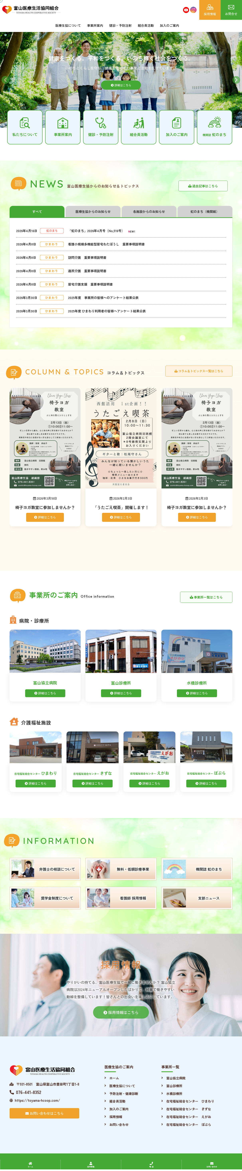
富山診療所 (121, 683)
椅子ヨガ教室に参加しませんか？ (45, 507)
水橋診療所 (197, 683)
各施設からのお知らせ (149, 211)
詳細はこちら (121, 89)
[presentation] (10, 471)
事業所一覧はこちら (206, 597)
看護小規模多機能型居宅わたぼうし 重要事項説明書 (106, 244)
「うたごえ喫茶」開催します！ (121, 507)
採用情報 (115, 1116)
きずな (92, 773)
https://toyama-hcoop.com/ (35, 1100)
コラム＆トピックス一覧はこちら (199, 371)
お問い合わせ (119, 1124)
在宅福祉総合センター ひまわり (190, 1101)
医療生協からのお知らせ (93, 211)
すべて (37, 211)
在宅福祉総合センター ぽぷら (188, 1124)
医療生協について (68, 25)
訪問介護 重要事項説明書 (87, 257)
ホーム (114, 1078)
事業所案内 (95, 25)
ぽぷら (206, 773)
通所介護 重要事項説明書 (87, 270)
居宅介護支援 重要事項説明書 (90, 284)
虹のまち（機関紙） (204, 211)
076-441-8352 (25, 1092)
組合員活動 (146, 25)
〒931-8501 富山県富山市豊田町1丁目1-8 (44, 1084)
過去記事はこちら (203, 186)
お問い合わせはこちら (44, 1113)
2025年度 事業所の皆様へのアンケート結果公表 (103, 297)
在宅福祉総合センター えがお (188, 1116)
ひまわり (35, 773)
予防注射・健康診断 (123, 1093)
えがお (149, 773)
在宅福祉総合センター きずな (188, 1108)
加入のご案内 (169, 25)
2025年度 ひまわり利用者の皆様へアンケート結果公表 (107, 311)
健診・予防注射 (120, 25)
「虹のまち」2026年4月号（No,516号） (96, 230)
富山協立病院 (45, 683)
